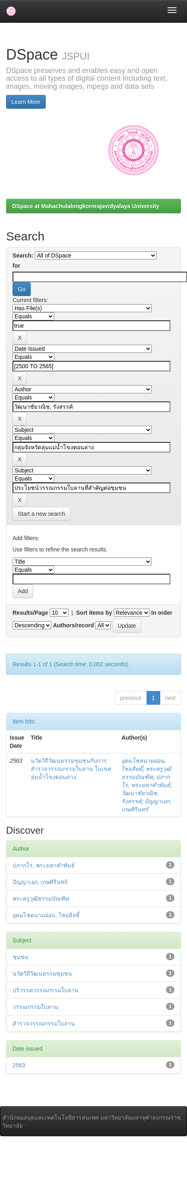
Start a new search (41, 514)
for (16, 265)
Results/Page (30, 612)
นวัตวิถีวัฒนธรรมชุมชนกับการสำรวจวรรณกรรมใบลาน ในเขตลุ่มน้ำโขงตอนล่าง (71, 768)
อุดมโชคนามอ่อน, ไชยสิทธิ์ (46, 915)
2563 (19, 1065)
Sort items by (94, 612)
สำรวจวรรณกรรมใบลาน (44, 1023)
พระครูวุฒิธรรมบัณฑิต (41, 898)
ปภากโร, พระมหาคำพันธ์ (44, 865)
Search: (23, 255)
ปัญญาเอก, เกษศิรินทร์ (40, 882)
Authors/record (73, 625)
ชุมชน (20, 957)
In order (161, 612)
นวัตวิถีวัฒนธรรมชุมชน (42, 973)
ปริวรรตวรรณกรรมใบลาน (46, 990)
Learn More (25, 102)
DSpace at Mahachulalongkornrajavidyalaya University (85, 206)
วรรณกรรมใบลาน (35, 1007)
